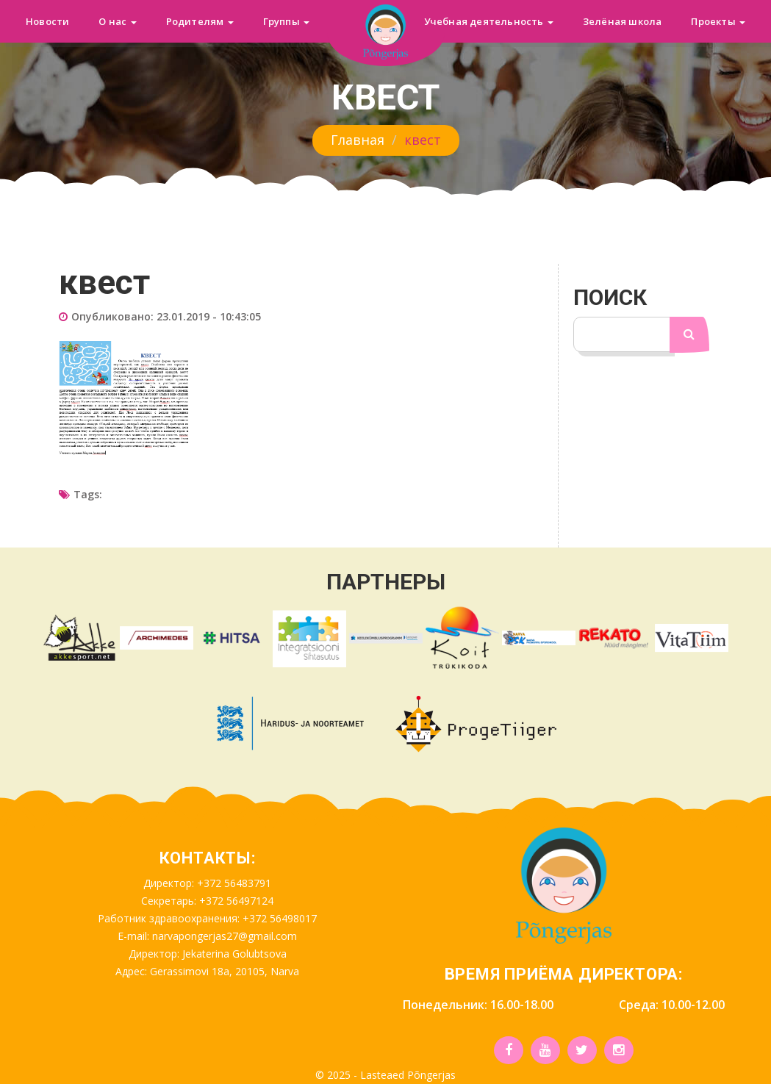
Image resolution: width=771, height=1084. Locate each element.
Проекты (718, 21)
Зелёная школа (622, 21)
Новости (47, 21)
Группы (286, 21)
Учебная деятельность (488, 21)
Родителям (200, 21)
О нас (117, 21)
